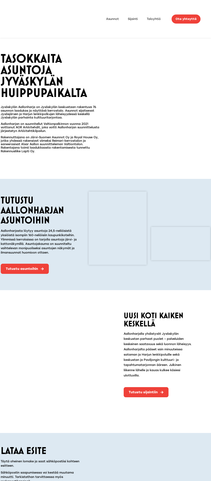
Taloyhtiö (154, 19)
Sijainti (133, 19)
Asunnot (112, 19)
